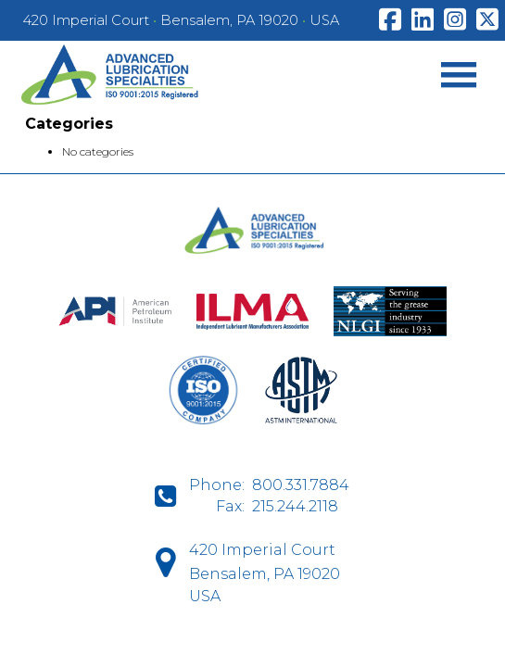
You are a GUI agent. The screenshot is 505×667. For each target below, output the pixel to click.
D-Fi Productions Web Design (252, 643)
